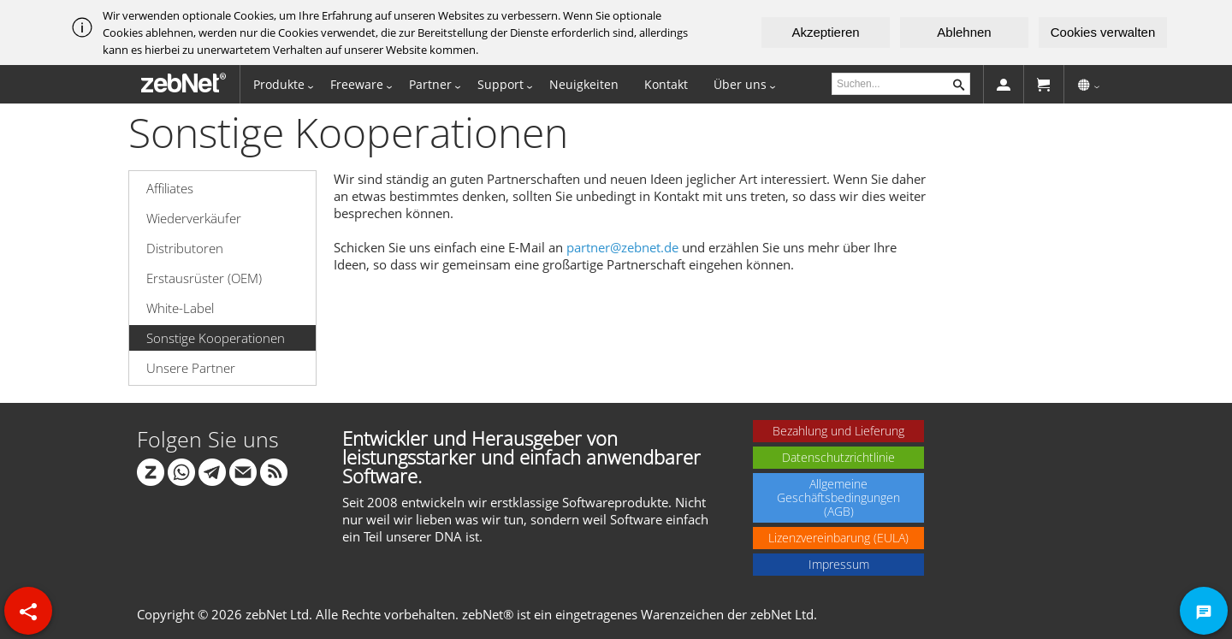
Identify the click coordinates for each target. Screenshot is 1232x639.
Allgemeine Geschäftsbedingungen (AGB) (838, 497)
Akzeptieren (825, 32)
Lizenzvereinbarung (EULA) (838, 538)
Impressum (838, 564)
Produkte (279, 84)
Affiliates (169, 188)
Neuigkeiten (584, 84)
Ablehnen (964, 32)
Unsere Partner (190, 367)
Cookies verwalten (1103, 32)
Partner (430, 84)
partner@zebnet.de (622, 247)
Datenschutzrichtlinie (838, 457)
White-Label (180, 308)
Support (500, 84)
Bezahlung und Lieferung (838, 431)
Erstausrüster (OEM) (204, 278)
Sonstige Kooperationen (215, 337)
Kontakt (666, 84)
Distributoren (184, 248)
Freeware (356, 84)
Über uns (740, 84)
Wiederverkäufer (193, 218)
